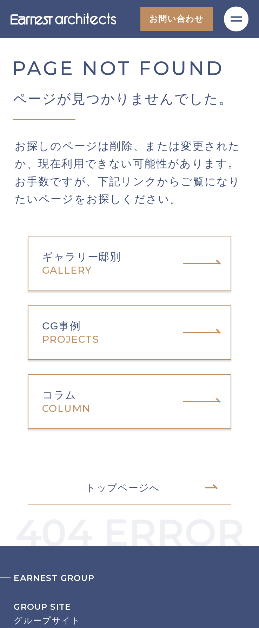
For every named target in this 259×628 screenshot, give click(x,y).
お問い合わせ (176, 19)
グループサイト (129, 614)
